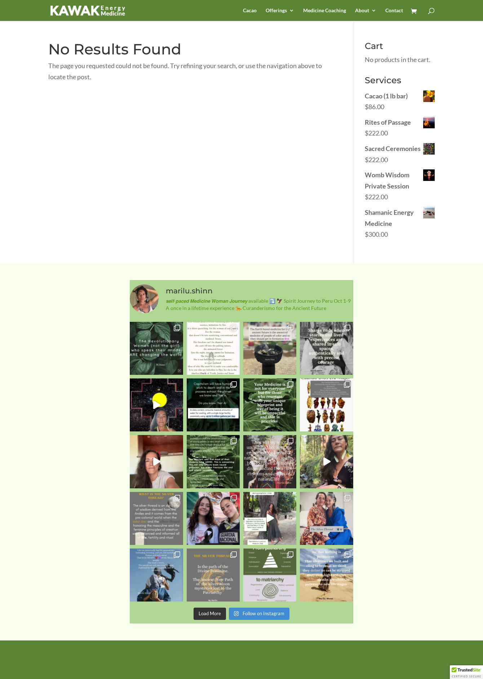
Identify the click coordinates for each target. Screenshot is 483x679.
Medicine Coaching (324, 10)
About (362, 10)
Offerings (276, 10)
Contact (394, 10)
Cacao (250, 10)
